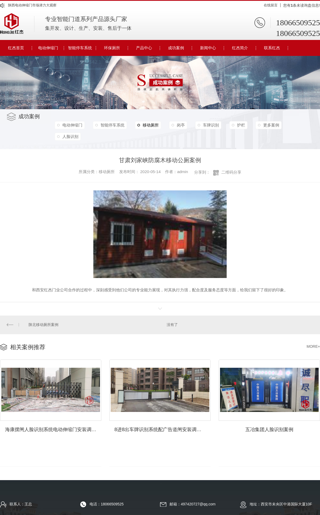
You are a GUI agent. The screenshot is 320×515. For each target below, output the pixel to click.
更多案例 (276, 125)
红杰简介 (240, 48)
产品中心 (144, 48)
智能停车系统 (80, 48)
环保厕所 (112, 48)
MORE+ (313, 346)
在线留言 (271, 5)
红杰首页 (16, 48)
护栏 (245, 125)
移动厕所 (150, 125)
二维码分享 (231, 172)
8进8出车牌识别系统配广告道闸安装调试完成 (162, 428)
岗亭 (183, 125)
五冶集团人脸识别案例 (269, 428)
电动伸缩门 (48, 48)
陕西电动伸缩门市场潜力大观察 (32, 5)
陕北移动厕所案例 (43, 324)
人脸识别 (71, 136)
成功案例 (176, 48)
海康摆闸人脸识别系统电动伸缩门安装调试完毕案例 (53, 428)
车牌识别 (214, 125)
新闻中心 (208, 48)
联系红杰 (272, 48)
